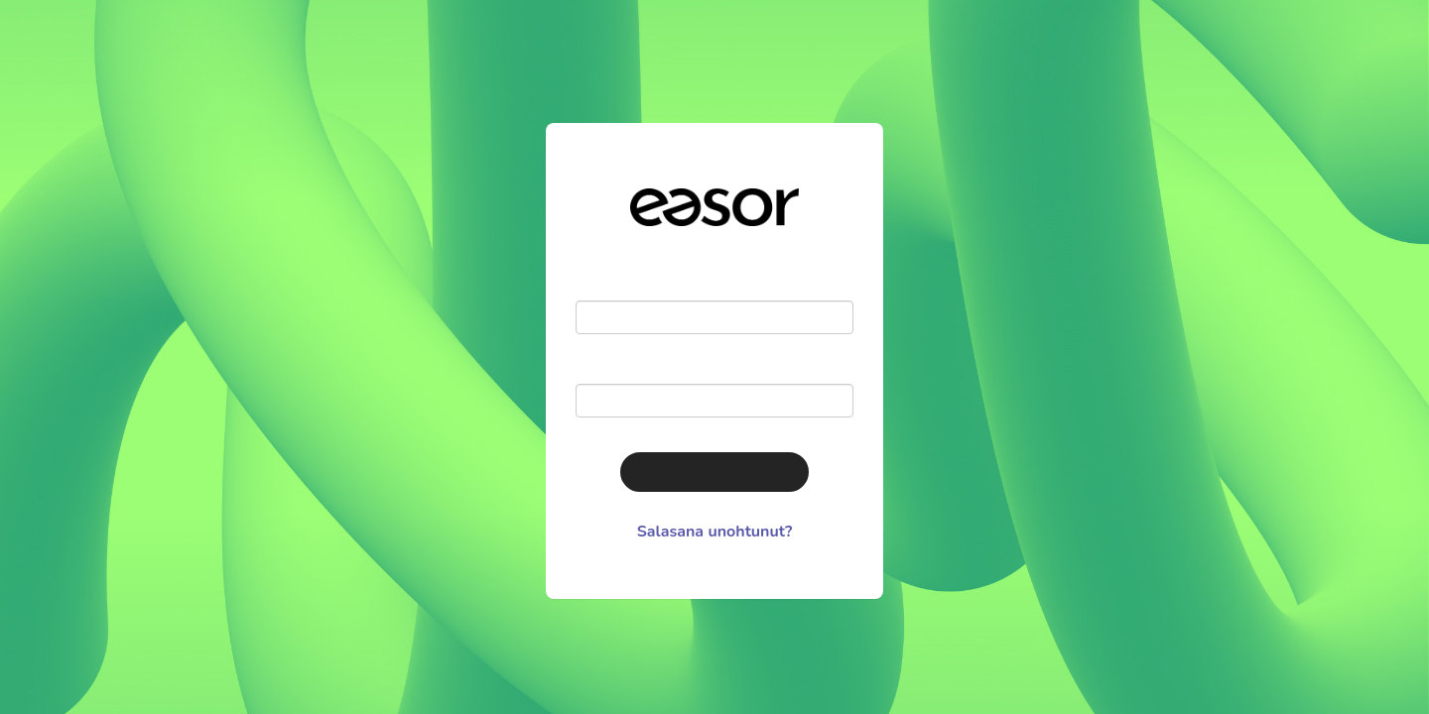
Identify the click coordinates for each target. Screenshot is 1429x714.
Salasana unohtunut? (715, 531)
